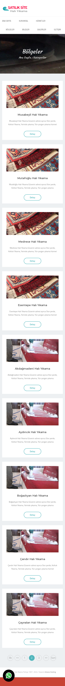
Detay (32, 134)
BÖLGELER (10, 29)
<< (17, 657)
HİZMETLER (40, 20)
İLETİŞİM (57, 29)
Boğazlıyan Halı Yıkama (32, 495)
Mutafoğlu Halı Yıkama (32, 178)
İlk (10, 657)
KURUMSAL (23, 20)
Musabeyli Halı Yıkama (33, 114)
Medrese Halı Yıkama (32, 241)
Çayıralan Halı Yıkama (32, 622)
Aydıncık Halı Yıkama (32, 432)
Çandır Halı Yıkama (32, 559)
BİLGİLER (25, 29)
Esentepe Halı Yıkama (32, 305)
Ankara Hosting (50, 672)
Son (53, 657)
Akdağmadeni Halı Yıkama (32, 368)
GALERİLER (41, 29)
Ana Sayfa (25, 57)
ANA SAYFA (6, 20)
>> (46, 657)
